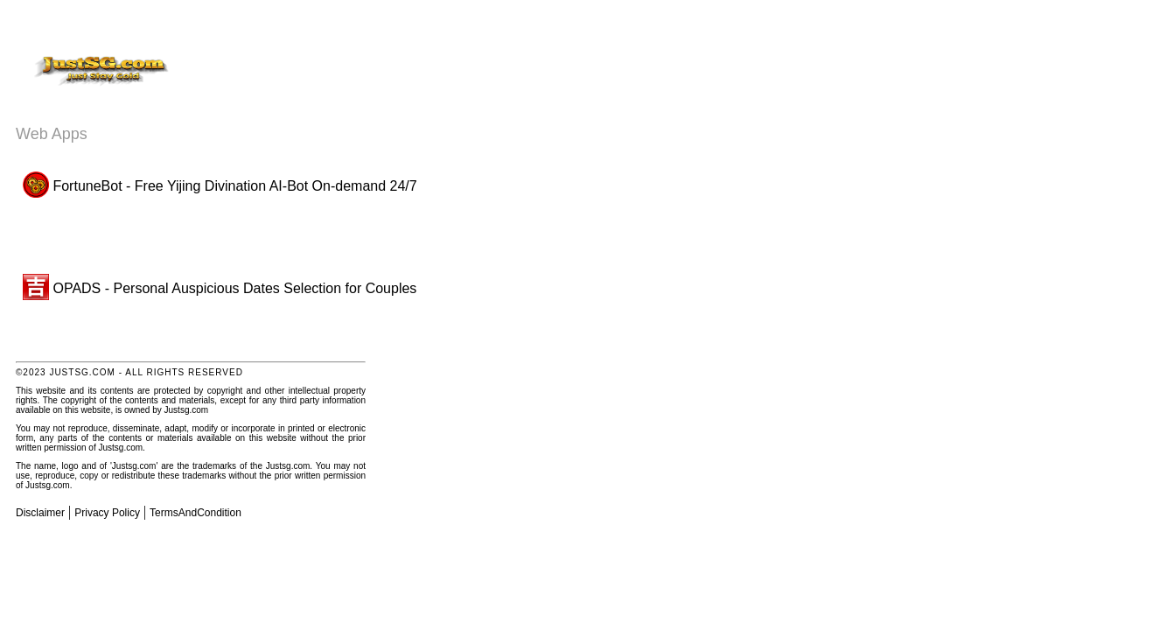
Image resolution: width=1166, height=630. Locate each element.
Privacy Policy (107, 513)
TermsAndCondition (195, 513)
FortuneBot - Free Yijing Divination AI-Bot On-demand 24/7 (220, 185)
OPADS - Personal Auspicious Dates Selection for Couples (219, 288)
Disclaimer (40, 513)
